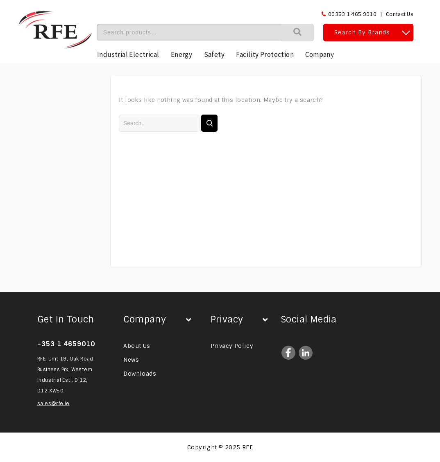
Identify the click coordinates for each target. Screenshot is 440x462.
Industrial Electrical (128, 54)
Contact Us (399, 14)
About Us (136, 345)
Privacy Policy (232, 345)
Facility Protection (265, 54)
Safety (214, 54)
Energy (181, 54)
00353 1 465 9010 (352, 14)
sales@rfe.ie (53, 403)
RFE (247, 447)
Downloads (139, 373)
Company (319, 54)
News (131, 359)
